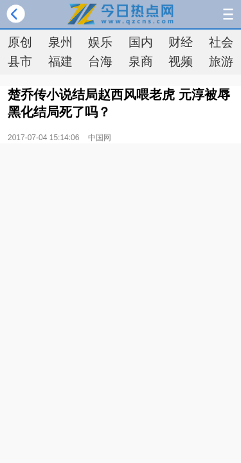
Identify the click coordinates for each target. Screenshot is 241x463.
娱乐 (100, 42)
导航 (228, 14)
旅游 (221, 61)
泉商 (141, 61)
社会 (221, 42)
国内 (141, 42)
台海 (100, 61)
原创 (20, 42)
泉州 (60, 42)
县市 (20, 61)
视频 (180, 61)
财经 (180, 42)
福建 (60, 61)
